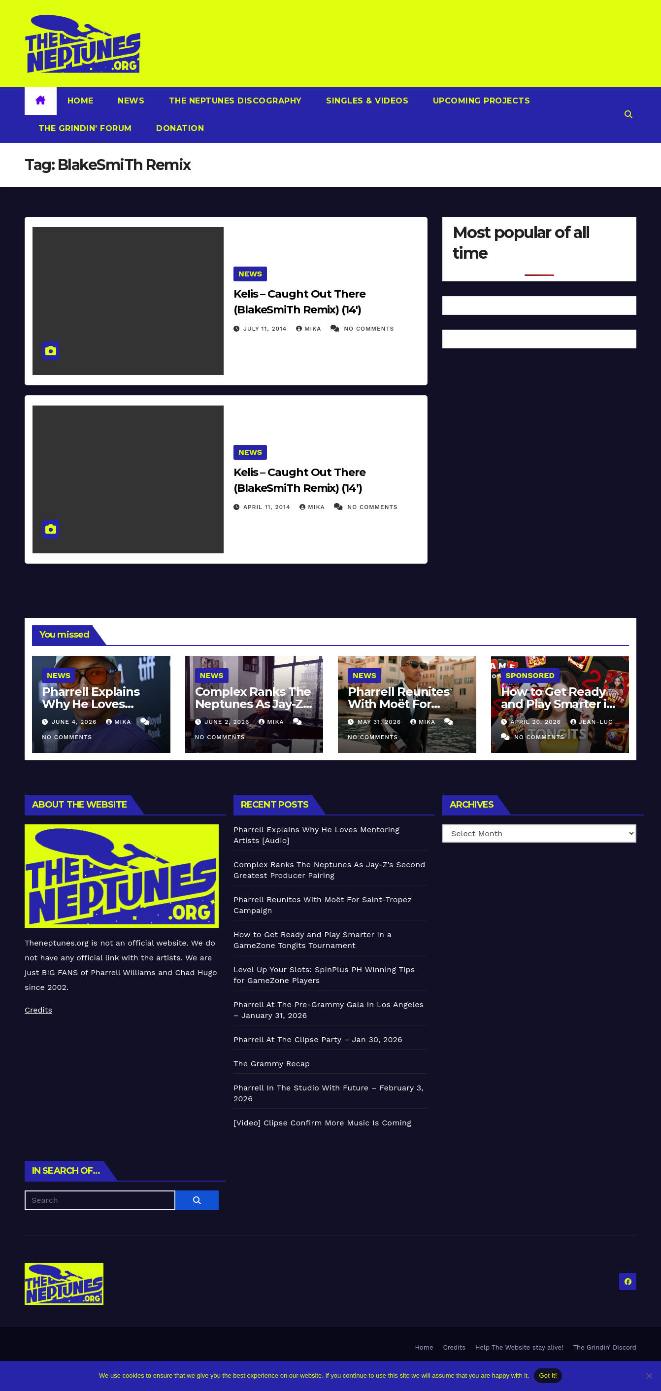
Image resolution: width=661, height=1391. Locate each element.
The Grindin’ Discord (605, 1347)
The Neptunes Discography (234, 100)
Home (80, 100)
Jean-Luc (591, 721)
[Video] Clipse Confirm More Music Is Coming (322, 1122)
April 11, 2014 (268, 507)
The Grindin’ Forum (83, 128)
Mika (310, 328)
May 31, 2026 (380, 721)
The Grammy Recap (271, 1063)
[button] (628, 114)
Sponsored (530, 675)
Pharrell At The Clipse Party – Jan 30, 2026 (317, 1039)
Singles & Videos (366, 100)
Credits (38, 1010)
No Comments (369, 328)
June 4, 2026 (75, 721)
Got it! (548, 1375)
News (130, 100)
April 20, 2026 (536, 721)
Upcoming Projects (480, 100)
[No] (649, 1376)
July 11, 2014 (266, 328)
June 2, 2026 (228, 721)
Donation (179, 128)
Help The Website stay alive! (519, 1347)
